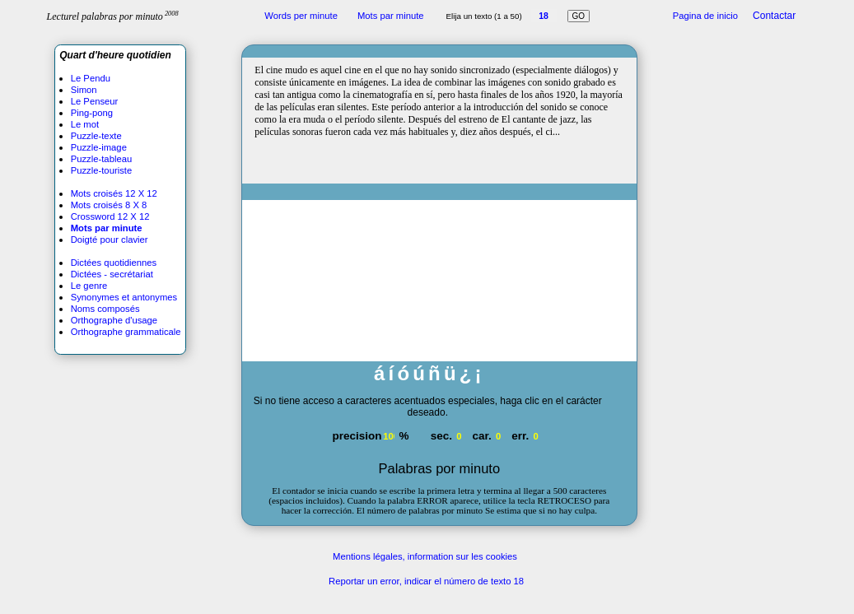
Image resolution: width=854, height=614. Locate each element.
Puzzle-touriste (101, 170)
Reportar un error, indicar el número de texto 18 (426, 581)
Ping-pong (92, 113)
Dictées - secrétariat (112, 274)
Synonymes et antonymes (124, 297)
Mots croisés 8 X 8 (109, 205)
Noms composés (105, 309)
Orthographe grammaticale (126, 332)
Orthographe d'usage (114, 320)
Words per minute (301, 16)
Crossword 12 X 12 (110, 216)
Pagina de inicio (705, 16)
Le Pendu (90, 78)
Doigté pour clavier (109, 239)
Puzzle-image (99, 147)
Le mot (85, 124)
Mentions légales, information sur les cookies (425, 556)
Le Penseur (95, 101)
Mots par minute (390, 16)
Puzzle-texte (96, 136)
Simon (84, 90)
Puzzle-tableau (101, 159)
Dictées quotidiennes (113, 262)
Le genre (89, 286)
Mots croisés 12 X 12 (114, 193)
